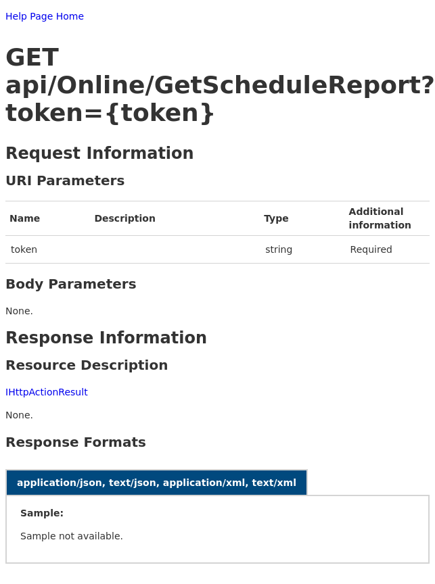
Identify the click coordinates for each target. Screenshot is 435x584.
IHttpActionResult (46, 392)
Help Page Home (44, 16)
